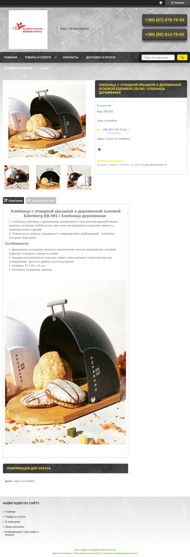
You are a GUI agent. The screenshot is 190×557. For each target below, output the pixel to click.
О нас (44, 68)
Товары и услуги (38, 57)
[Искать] (182, 57)
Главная (10, 57)
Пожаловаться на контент (87, 553)
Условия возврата (18, 68)
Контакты (70, 57)
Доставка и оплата (101, 57)
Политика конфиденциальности (120, 553)
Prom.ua (111, 549)
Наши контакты (14, 526)
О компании (12, 521)
